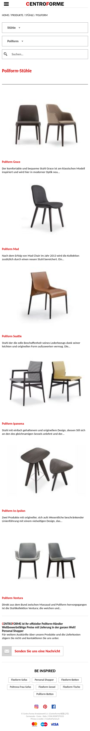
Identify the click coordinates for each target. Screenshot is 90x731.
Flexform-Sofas (19, 679)
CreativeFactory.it (52, 719)
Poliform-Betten (45, 694)
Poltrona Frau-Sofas (20, 687)
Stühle (29, 15)
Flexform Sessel (47, 687)
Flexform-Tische (71, 687)
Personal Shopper (44, 679)
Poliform (42, 15)
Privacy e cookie (37, 719)
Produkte (17, 15)
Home (5, 15)
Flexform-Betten (70, 679)
